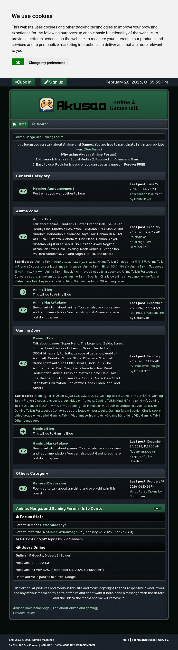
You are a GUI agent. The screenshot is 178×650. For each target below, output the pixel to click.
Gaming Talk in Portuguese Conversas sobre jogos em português (61, 410)
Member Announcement (53, 188)
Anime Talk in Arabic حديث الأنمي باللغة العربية (65, 261)
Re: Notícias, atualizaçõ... (58, 532)
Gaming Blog (43, 428)
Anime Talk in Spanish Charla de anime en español (104, 276)
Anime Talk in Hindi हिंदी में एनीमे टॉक (106, 266)
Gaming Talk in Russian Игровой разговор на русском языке (113, 406)
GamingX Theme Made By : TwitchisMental (68, 644)
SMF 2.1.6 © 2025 (20, 639)
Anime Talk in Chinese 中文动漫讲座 (122, 261)
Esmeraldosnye (53, 525)
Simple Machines (43, 639)
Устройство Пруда (144, 491)
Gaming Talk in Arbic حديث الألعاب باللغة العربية (66, 396)
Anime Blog (42, 289)
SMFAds (14, 645)
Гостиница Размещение (147, 313)
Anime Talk (42, 219)
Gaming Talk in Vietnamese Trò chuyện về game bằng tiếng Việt (95, 415)
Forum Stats (30, 517)
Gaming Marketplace (50, 443)
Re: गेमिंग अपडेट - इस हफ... (146, 366)
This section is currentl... (147, 194)
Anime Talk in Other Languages (103, 281)
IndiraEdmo (142, 371)
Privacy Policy (24, 613)
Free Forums (30, 645)
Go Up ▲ (163, 639)
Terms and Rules (144, 639)
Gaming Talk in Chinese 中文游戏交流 (125, 396)
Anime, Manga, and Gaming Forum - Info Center (60, 508)
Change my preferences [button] (47, 63)
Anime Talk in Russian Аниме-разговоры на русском (82, 271)
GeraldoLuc (138, 247)
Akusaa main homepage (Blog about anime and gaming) (55, 608)
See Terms (93, 149)
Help (126, 639)
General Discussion (49, 483)
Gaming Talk (43, 338)
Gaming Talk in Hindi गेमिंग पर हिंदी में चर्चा (121, 400)
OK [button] (18, 63)
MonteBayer (142, 199)
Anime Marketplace (49, 302)
